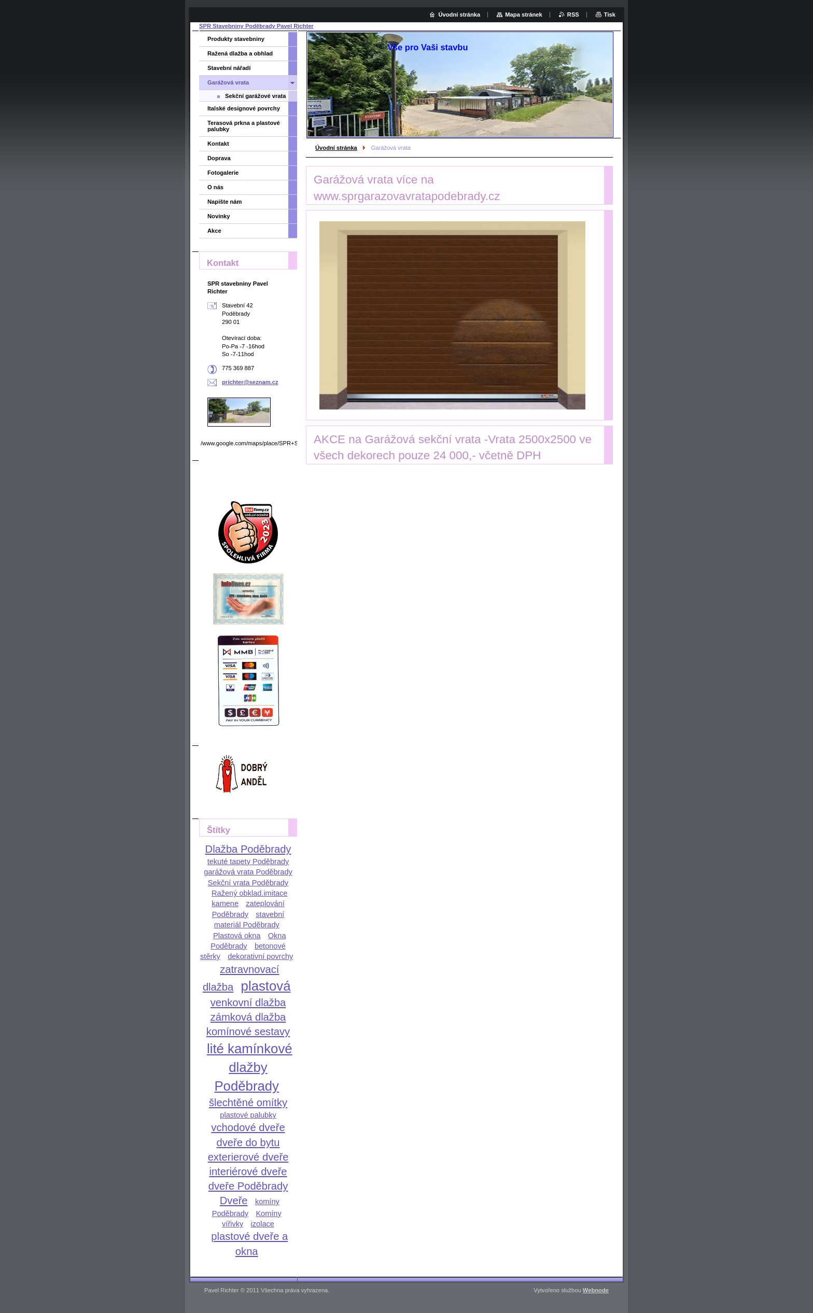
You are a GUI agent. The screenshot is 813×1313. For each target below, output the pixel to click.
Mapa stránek (523, 14)
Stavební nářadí (228, 68)
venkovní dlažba (248, 1002)
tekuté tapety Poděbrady (248, 861)
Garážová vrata (228, 82)
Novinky (218, 216)
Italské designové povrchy (243, 108)
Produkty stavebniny (235, 39)
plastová (266, 986)
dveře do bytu (247, 1142)
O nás (215, 187)
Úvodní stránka (336, 148)
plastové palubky (248, 1115)
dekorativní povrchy (260, 956)
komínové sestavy (248, 1031)
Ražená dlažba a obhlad (240, 53)
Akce (214, 231)
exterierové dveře (248, 1157)
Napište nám (224, 202)
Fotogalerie (223, 173)
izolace (262, 1224)
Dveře (234, 1200)
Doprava (219, 158)
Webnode (596, 1290)
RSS (573, 14)
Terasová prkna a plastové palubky (243, 126)
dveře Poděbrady (248, 1186)
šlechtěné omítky (248, 1102)
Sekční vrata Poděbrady (248, 883)
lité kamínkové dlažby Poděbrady (249, 1067)
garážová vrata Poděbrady (248, 872)
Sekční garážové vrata (255, 96)
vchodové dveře (248, 1127)
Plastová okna (236, 935)
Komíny (268, 1213)
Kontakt (218, 143)
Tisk (609, 14)
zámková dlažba (248, 1017)
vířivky (232, 1224)
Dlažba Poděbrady (248, 849)
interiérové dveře (248, 1171)
